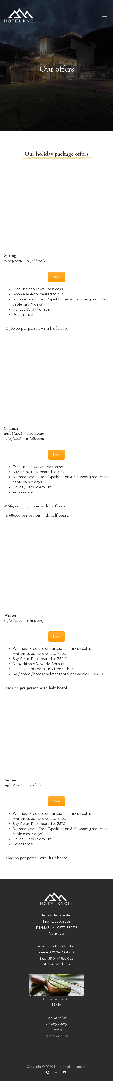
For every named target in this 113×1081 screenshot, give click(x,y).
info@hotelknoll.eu (61, 946)
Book (56, 277)
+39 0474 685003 (62, 952)
